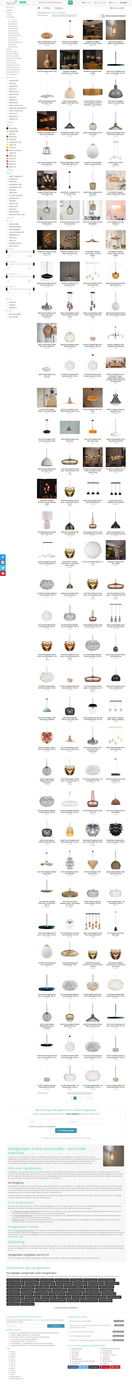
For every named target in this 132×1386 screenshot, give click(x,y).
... (83, 1098)
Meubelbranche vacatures (111, 1349)
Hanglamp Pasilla (18, 1220)
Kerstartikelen (11, 63)
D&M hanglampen (28, 1287)
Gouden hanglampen (112, 1283)
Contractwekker (16, 1343)
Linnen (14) (13, 113)
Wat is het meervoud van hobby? (96, 1321)
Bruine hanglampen (13, 1280)
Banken (9, 10)
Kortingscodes (107, 1353)
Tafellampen (12, 24)
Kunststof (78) (14, 94)
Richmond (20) (14, 212)
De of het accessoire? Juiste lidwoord (96, 1332)
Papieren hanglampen (106, 1287)
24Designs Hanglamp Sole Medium (26, 1211)
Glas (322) (12, 83)
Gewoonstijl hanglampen (57, 1294)
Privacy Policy (76, 1363)
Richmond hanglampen (96, 1283)
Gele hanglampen (76, 1280)
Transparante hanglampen (89, 1300)
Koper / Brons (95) (15, 150)
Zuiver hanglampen (78, 1297)
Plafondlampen (13, 33)
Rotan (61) (12, 97)
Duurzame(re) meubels (116, 16)
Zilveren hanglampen (14, 1287)
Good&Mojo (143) (15, 184)
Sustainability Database (18, 1345)
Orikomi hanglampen (91, 1287)
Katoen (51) (13, 100)
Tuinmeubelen (11, 51)
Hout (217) (12, 89)
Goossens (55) (14, 198)
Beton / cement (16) (16, 111)
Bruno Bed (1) (14, 246)
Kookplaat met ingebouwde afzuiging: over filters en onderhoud (96, 1340)
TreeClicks (14, 1333)
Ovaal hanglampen (13, 1290)
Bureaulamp (12, 47)
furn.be (13, 1354)
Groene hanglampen (42, 1300)
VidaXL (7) (12, 240)
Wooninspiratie (107, 1361)
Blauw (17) (12, 164)
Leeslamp (12, 44)
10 (87, 1098)
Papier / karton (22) (15, 105)
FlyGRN (13, 1335)
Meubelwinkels (77, 1359)
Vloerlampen (13, 21)
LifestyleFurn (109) (15, 187)
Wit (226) (12, 134)
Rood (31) (12, 161)
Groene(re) (23, 2)
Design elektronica (12, 72)
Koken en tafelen (12, 54)
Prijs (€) (9, 249)
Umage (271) (13, 179)
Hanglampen (12, 19)
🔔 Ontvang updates (66, 1130)
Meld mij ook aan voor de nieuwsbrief (42, 1126)
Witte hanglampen (27, 1294)
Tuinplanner (106, 1357)
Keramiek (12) (13, 116)
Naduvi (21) (13, 238)
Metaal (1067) (13, 81)
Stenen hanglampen (41, 1294)
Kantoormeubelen (12, 67)
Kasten (9, 49)
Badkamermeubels (13, 65)
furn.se (13, 1364)
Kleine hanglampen (13, 1294)
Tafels (8, 15)
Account (113, 3)
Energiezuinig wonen (13, 70)
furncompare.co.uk (17, 1379)
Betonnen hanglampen (49, 1297)
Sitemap (74, 1357)
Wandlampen (13, 26)
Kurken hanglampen (64, 1297)
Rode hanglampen (27, 1300)
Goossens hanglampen (74, 1294)
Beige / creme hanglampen (16, 1283)
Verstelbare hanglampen (43, 1290)
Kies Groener (15, 1339)
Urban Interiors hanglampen (73, 1287)
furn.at (13, 1358)
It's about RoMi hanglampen (30, 1280)
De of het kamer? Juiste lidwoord (96, 1336)
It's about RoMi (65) (15, 195)
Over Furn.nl (76, 1351)
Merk (9, 173)
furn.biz (13, 1372)
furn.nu (13, 1360)
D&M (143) (13, 182)
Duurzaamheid (107, 1351)
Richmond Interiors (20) (17, 214)
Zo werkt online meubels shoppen (83, 1361)
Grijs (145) (12, 139)
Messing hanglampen (62, 1280)
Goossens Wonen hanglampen (96, 1297)
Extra (9, 311)
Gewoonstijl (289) (15, 227)
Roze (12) (12, 167)
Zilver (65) (12, 153)
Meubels (10, 7)
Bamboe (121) (14, 92)
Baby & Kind (10, 60)
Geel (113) (12, 145)
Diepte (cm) (11, 286)
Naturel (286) (13, 131)
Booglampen (12, 38)
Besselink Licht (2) (15, 243)
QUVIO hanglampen (13, 1300)
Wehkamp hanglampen (47, 1283)
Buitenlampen (13, 31)
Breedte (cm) (11, 274)
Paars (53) (12, 156)
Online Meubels (77, 1349)
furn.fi (12, 1374)
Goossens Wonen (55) (16, 232)
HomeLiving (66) (14, 229)
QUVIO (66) (13, 193)
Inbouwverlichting (14, 35)
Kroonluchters (13, 28)
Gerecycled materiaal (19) (17, 108)
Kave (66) (12, 190)
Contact (105, 1363)
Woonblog (75, 1353)
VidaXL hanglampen (42, 1287)
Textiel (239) (13, 86)
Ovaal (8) (12, 305)
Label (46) (12, 201)
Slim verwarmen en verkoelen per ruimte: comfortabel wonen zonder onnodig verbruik (96, 1326)
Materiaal (10, 77)
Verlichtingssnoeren (15, 42)
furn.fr (13, 1352)
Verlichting (10, 17)
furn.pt (13, 1370)
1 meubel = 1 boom (109, 1355)
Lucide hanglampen (32, 1283)
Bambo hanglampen (90, 1280)
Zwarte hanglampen (47, 1280)
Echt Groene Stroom (18, 1337)
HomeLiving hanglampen (64, 1283)
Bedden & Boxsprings (13, 58)
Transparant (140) (15, 142)
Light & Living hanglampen (15, 1297)
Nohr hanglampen (73, 1300)
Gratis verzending (15, 314)
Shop (9, 221)
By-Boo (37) (13, 206)
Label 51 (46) (13, 203)
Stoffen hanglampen (27, 1304)
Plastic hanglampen (92, 1290)
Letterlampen (13, 40)
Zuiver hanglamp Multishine (24, 1215)
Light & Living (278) (15, 176)
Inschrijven (55, 1326)
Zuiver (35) (12, 209)
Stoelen (9, 12)
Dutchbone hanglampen (58, 1300)
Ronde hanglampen (105, 1300)
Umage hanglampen (80, 1283)
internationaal (30, 1341)
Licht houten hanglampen (76, 1290)
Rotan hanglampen (13, 1304)
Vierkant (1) (13, 308)
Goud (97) (12, 148)
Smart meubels (11, 74)
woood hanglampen (107, 1290)
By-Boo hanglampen (114, 1297)
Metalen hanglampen (109, 1294)
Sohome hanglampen (59, 1290)
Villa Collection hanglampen (91, 1294)
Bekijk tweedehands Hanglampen (66, 1308)
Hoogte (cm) (11, 261)
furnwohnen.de (16, 1377)
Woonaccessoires (12, 56)
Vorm (9, 299)
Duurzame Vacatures (18, 1341)
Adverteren (106, 1359)
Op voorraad (13, 317)
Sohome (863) (14, 224)
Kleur (9, 125)
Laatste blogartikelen (77, 1317)
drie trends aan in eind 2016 (24, 1230)
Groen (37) (12, 159)
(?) (125, 16)
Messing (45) (13, 102)
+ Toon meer (10, 122)
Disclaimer (75, 1355)
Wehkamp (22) (14, 235)
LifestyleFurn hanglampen (106, 1280)
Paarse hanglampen (27, 1290)
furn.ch (13, 1366)
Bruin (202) (13, 137)
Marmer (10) (13, 119)
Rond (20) (12, 302)
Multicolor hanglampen (33, 1297)
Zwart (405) (13, 128)
